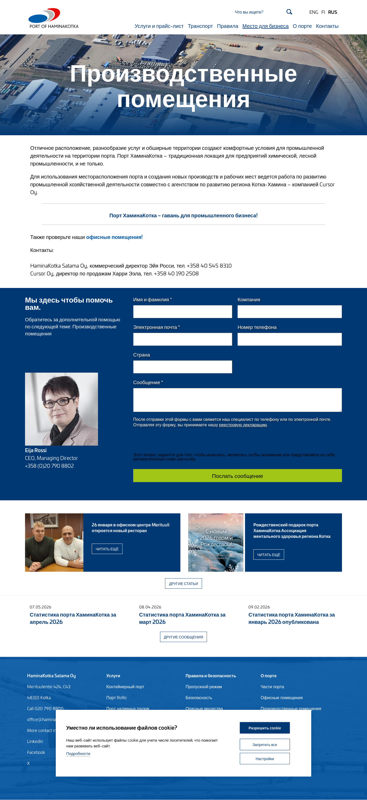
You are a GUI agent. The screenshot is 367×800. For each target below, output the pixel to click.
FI (323, 11)
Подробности (78, 753)
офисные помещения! (114, 236)
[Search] (263, 12)
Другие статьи (183, 583)
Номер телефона (257, 326)
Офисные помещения (282, 697)
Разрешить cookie (265, 727)
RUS (332, 11)
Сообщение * (148, 382)
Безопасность (199, 697)
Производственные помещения (291, 708)
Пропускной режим (204, 686)
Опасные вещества (204, 708)
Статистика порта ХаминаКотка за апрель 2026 (73, 617)
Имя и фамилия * (152, 299)
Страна (141, 354)
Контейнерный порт (125, 686)
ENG (313, 11)
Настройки (265, 758)
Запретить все (265, 744)
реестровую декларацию (243, 424)
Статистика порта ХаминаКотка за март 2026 (182, 617)
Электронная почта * (156, 326)
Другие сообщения (183, 636)
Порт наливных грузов (127, 708)
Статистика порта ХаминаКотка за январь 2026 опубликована (291, 617)
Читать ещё (107, 548)
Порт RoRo (116, 697)
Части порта (272, 686)
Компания (248, 299)
